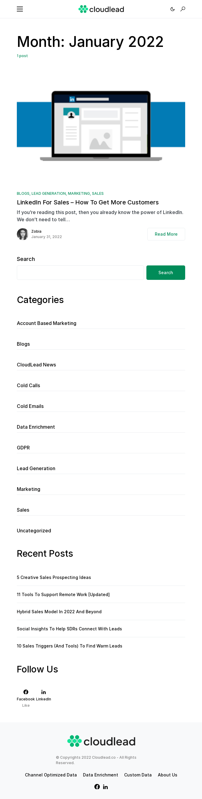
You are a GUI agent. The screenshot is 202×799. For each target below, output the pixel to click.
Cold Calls (28, 385)
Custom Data (138, 774)
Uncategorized (34, 531)
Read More (166, 234)
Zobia (36, 231)
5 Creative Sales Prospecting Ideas (54, 577)
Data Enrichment (36, 427)
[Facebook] (26, 698)
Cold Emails (30, 406)
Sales (98, 193)
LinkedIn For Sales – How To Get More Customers (88, 202)
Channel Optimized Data (51, 774)
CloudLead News (36, 365)
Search (26, 259)
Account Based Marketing (46, 323)
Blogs (23, 193)
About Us (167, 774)
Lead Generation (49, 193)
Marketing (79, 193)
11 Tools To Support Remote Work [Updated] (63, 594)
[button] (20, 9)
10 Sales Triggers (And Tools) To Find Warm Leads (69, 645)
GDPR (23, 448)
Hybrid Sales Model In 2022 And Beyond (59, 611)
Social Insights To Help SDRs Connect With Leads (69, 628)
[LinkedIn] (43, 698)
